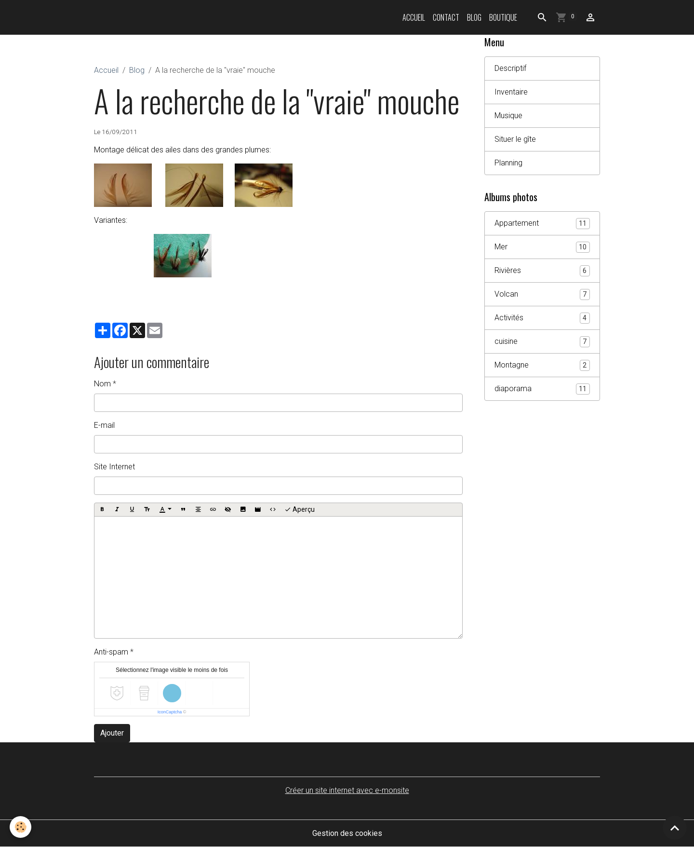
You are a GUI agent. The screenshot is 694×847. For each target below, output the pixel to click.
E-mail (104, 425)
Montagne (542, 365)
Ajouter (112, 733)
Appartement (542, 223)
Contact (446, 17)
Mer (542, 247)
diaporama (542, 389)
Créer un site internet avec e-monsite (347, 790)
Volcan (542, 294)
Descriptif (510, 68)
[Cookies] (20, 827)
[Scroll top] (675, 828)
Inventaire (511, 91)
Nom (102, 383)
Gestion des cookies (347, 833)
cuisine (542, 341)
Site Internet (114, 466)
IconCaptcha (170, 712)
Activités (542, 318)
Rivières (542, 270)
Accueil (413, 17)
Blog (474, 17)
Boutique (503, 17)
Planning (508, 162)
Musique (508, 115)
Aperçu (299, 509)
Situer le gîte (515, 139)
